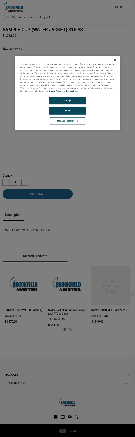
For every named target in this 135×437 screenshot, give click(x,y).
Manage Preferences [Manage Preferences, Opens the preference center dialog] (67, 121)
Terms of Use (72, 91)
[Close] (115, 60)
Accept (67, 100)
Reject (67, 111)
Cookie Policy (55, 91)
